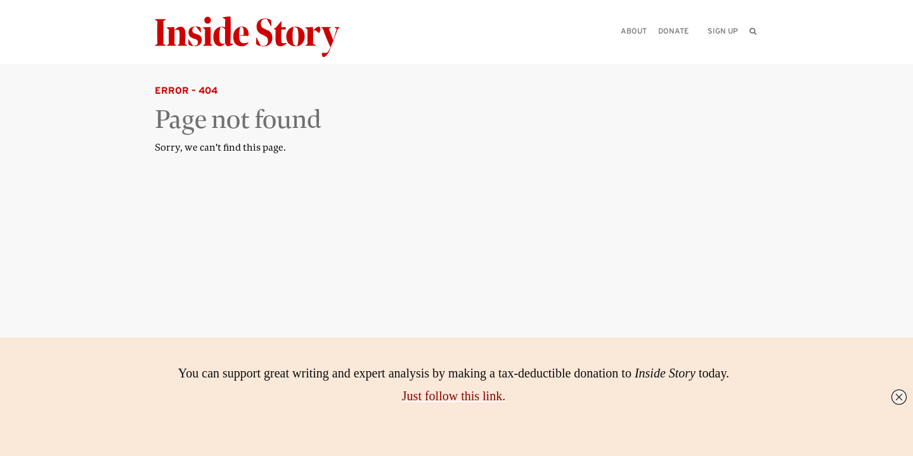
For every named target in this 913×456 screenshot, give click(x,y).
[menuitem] (753, 31)
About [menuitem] (634, 31)
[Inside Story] (256, 37)
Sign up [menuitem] (723, 31)
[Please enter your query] (687, 48)
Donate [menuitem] (673, 31)
